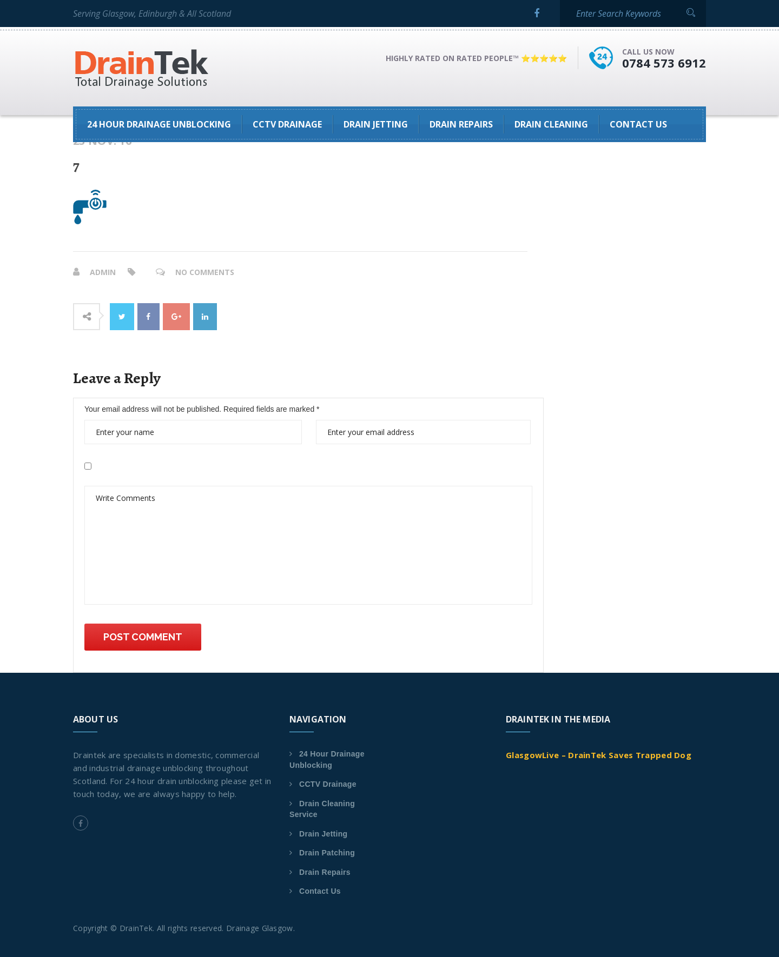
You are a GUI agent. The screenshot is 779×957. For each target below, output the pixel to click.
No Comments (204, 272)
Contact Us (638, 124)
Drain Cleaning (551, 124)
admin (103, 272)
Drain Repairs (461, 124)
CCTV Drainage (287, 124)
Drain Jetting (376, 124)
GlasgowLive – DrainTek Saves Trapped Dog (598, 754)
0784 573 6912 (664, 63)
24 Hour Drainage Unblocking (159, 124)
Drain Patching (327, 852)
